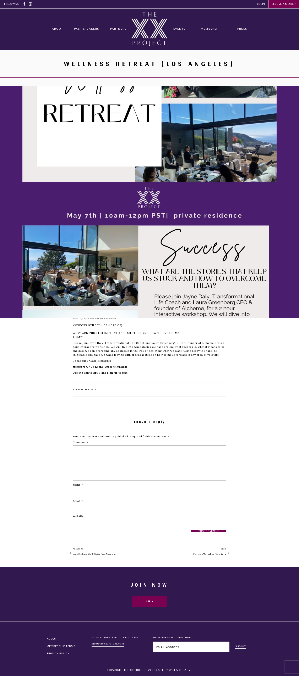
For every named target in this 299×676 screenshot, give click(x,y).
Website (78, 516)
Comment (80, 442)
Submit (240, 646)
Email (78, 501)
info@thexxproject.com (108, 643)
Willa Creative (180, 670)
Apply (149, 601)
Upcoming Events (86, 389)
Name (78, 484)
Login (261, 4)
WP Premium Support (103, 319)
